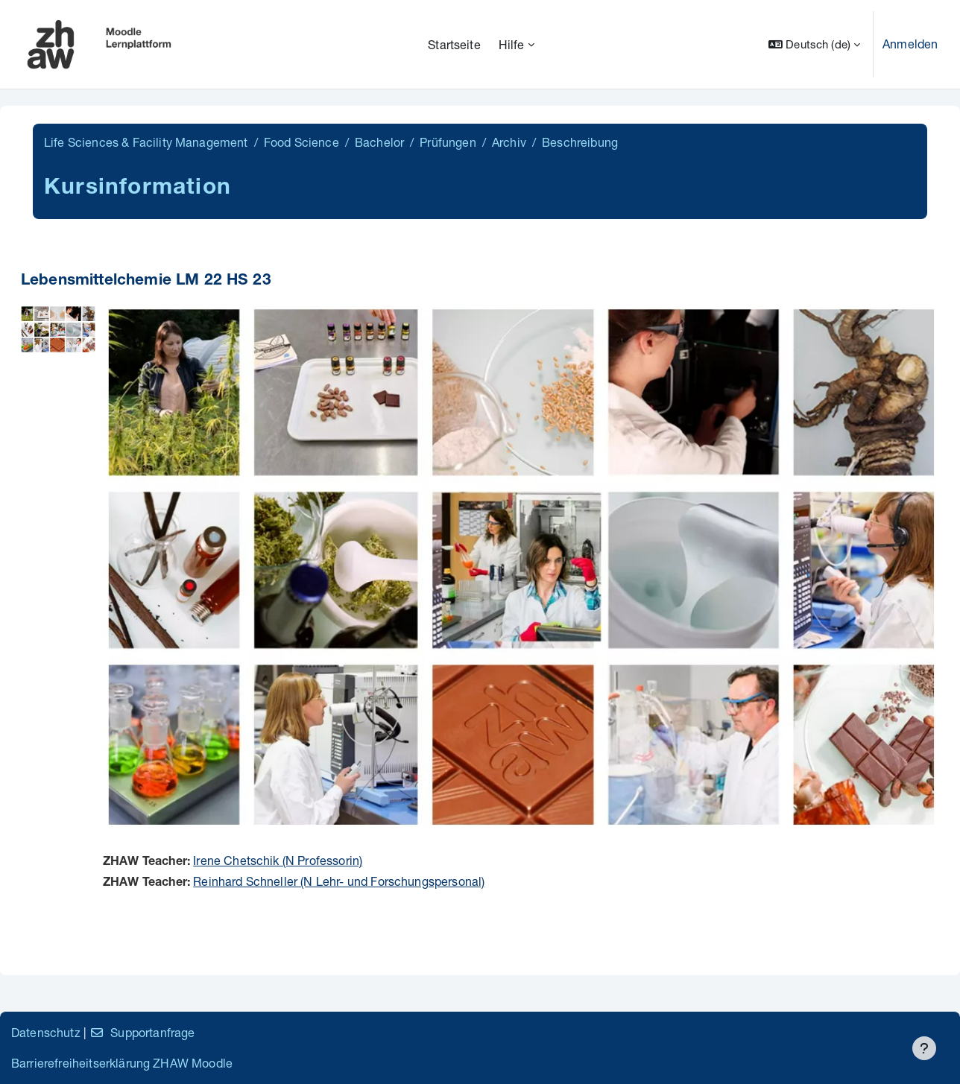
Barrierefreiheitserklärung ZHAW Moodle (122, 1063)
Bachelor (379, 142)
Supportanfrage (142, 1032)
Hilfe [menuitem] (512, 44)
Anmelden (910, 44)
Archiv (509, 142)
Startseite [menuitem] (454, 44)
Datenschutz (45, 1032)
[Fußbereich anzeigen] (924, 1048)
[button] (814, 44)
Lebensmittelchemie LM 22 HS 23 (146, 281)
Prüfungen (448, 142)
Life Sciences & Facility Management (146, 142)
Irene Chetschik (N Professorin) (277, 860)
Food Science (301, 142)
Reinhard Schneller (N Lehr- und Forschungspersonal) (338, 881)
